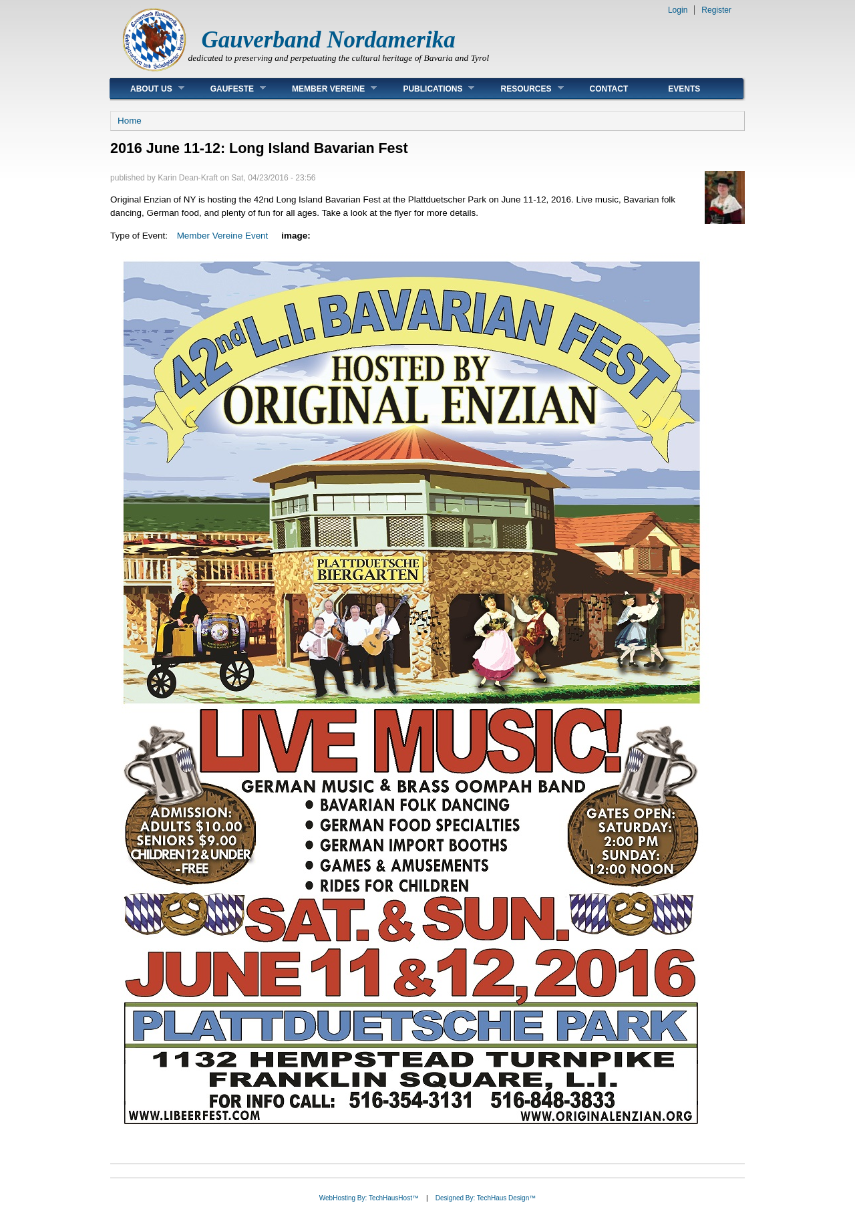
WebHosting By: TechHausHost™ (369, 1198)
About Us (147, 89)
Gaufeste (228, 89)
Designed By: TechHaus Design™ (486, 1198)
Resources (521, 89)
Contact (609, 89)
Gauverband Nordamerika (329, 40)
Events (684, 89)
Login (677, 10)
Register (716, 10)
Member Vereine (324, 89)
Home (130, 121)
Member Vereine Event (223, 236)
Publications (428, 89)
